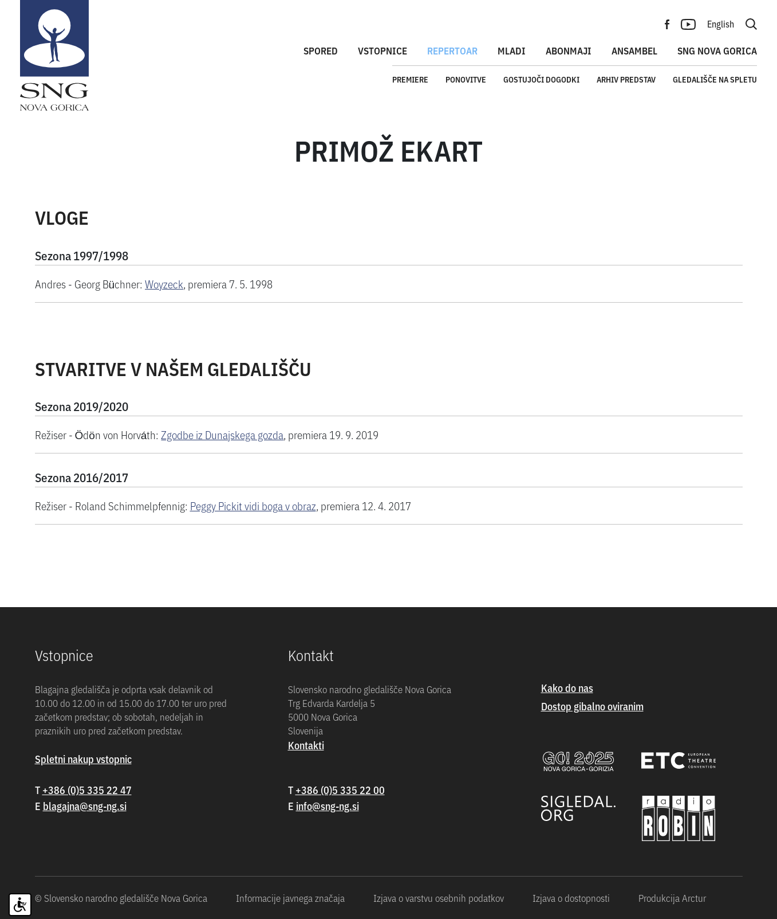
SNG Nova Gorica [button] (717, 50)
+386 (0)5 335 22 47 (87, 790)
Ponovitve (465, 79)
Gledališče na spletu (715, 79)
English (720, 23)
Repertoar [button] (452, 50)
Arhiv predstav (626, 79)
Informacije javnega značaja (290, 898)
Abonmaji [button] (568, 50)
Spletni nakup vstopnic (83, 759)
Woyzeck (164, 283)
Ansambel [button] (634, 50)
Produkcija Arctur (672, 898)
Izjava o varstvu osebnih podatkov (438, 898)
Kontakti (306, 745)
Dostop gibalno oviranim (592, 706)
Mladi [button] (512, 50)
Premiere (410, 79)
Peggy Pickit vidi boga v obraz (253, 505)
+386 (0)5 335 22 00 (340, 790)
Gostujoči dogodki (541, 79)
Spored (320, 50)
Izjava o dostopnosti (571, 898)
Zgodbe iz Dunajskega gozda (222, 434)
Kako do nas (567, 688)
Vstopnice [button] (382, 50)
